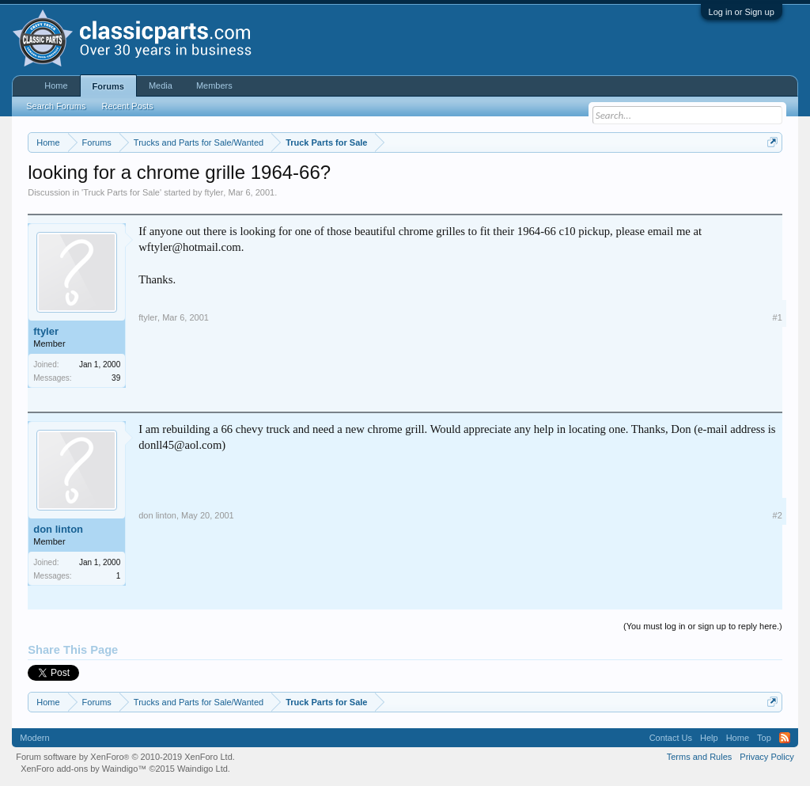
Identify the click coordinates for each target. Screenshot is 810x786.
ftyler (214, 192)
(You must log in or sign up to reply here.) (702, 626)
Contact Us (670, 737)
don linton (58, 529)
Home (55, 85)
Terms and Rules (699, 756)
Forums (108, 86)
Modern (34, 737)
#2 (777, 515)
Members (214, 85)
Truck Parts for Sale (121, 192)
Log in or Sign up (741, 12)
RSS (784, 737)
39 (116, 378)
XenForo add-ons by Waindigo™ (83, 768)
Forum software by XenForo (125, 756)
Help (709, 737)
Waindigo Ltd (202, 768)
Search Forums (55, 106)
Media (160, 85)
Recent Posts (127, 106)
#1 (777, 317)
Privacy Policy (766, 756)
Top (764, 737)
